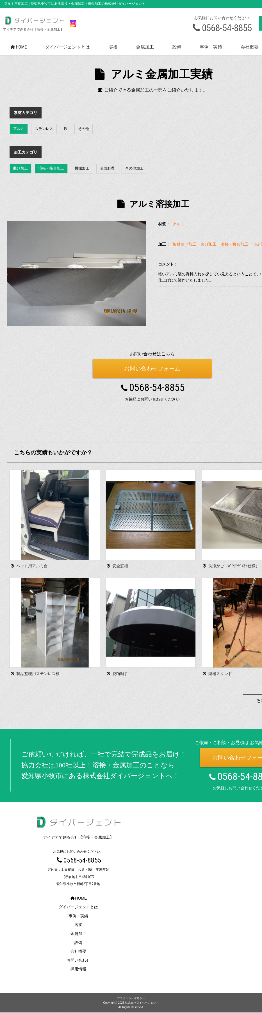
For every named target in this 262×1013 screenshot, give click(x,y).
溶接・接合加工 (51, 168)
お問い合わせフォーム (152, 368)
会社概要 (78, 952)
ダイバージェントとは (67, 47)
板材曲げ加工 (184, 244)
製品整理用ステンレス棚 (38, 673)
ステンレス (44, 129)
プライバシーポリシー (131, 998)
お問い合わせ (78, 961)
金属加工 (145, 47)
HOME (17, 47)
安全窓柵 (120, 566)
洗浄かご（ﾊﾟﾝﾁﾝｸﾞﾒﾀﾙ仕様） (233, 566)
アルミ (18, 129)
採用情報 (78, 970)
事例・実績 (211, 47)
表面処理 (107, 168)
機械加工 (82, 168)
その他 (83, 129)
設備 (176, 47)
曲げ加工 (20, 168)
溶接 (112, 47)
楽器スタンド (220, 673)
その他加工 (134, 168)
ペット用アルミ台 (32, 566)
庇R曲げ (119, 673)
